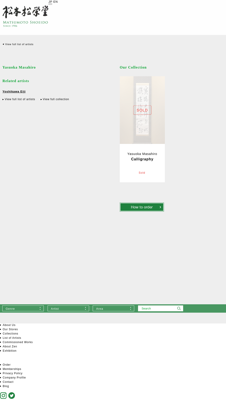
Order (7, 364)
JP (50, 1)
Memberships (12, 369)
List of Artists (12, 337)
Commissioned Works (18, 342)
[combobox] (23, 308)
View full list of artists (19, 44)
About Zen (10, 346)
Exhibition (9, 350)
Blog (6, 386)
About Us (9, 325)
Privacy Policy (13, 373)
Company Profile (14, 377)
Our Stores (10, 329)
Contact (8, 381)
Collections (10, 333)
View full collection (56, 99)
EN (55, 1)
